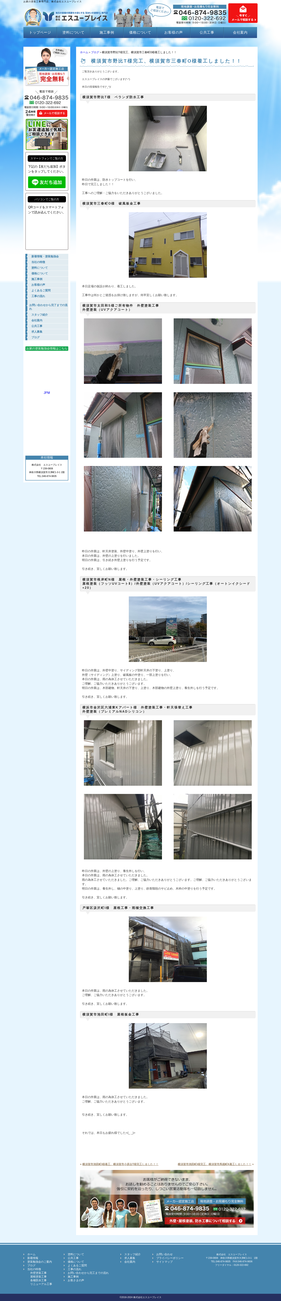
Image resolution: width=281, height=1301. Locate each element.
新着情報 (32, 1258)
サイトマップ (164, 1261)
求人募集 (129, 1258)
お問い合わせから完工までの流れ (88, 1272)
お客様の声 (173, 32)
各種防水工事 (37, 1280)
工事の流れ (74, 1269)
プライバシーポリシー (170, 1258)
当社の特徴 (34, 1269)
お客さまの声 (76, 1280)
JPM (47, 391)
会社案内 (240, 32)
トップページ (40, 32)
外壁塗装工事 (37, 1272)
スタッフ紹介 (132, 1254)
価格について (140, 32)
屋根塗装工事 (37, 1276)
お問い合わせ (164, 1254)
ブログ (95, 52)
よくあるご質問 (77, 1265)
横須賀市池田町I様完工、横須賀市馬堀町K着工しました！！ (214, 1164)
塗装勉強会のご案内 (39, 1261)
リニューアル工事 (39, 1284)
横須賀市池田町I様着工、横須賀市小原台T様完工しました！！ (120, 1164)
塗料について (73, 32)
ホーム (84, 52)
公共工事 (207, 32)
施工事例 (107, 32)
